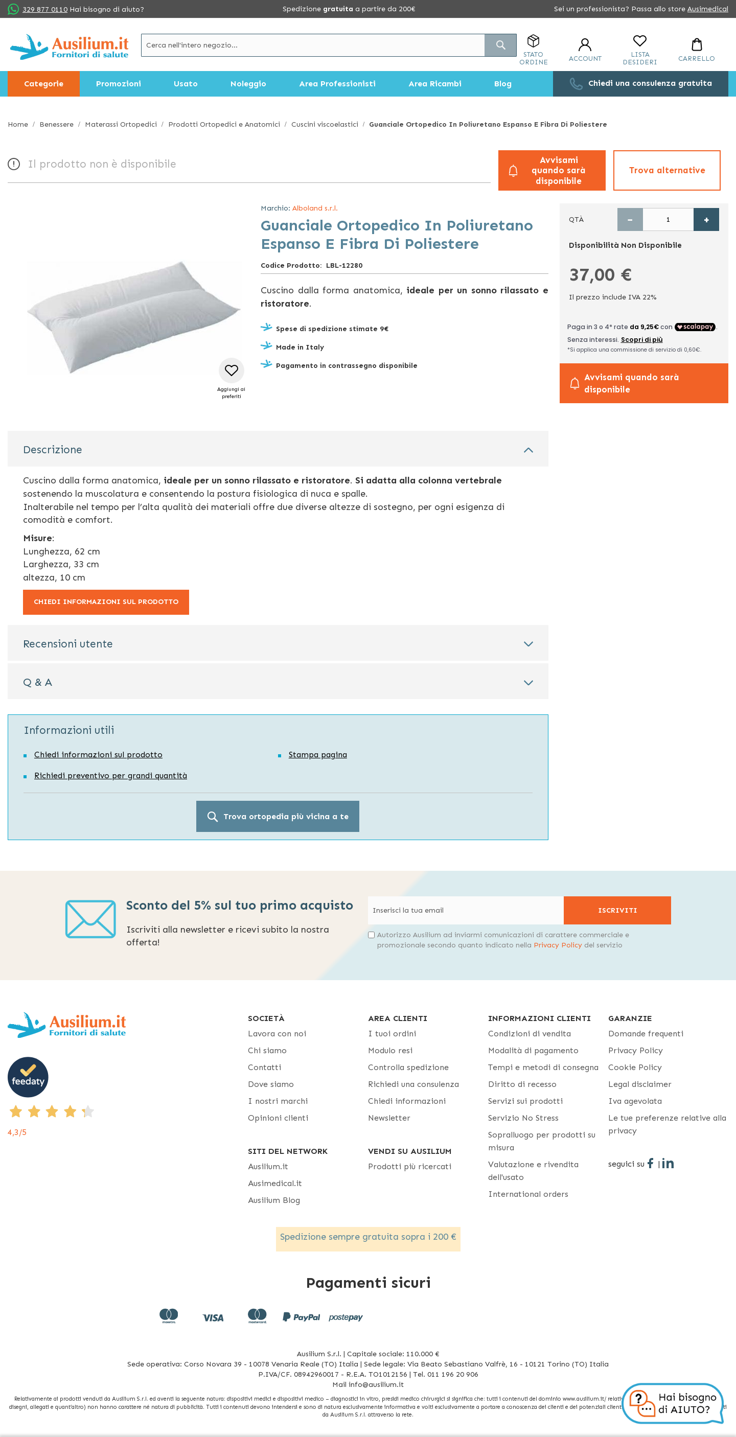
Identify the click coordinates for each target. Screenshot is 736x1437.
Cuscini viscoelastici (324, 124)
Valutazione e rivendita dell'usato (533, 1171)
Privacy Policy (558, 945)
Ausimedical (707, 9)
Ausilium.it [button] (268, 1166)
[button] (231, 379)
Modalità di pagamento (533, 1050)
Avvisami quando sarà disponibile (559, 170)
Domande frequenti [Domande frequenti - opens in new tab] (645, 1033)
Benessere (56, 124)
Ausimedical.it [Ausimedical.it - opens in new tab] (275, 1183)
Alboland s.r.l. (315, 208)
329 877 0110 (44, 9)
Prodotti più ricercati (409, 1166)
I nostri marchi (278, 1101)
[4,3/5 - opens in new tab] (128, 1098)
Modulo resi (390, 1050)
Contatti (264, 1067)
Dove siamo (271, 1084)
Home (18, 124)
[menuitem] (43, 84)
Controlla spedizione (408, 1067)
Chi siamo (267, 1050)
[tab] (278, 449)
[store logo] (69, 47)
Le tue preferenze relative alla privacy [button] (667, 1124)
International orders (528, 1194)
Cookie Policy (635, 1067)
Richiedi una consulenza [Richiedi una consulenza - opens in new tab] (413, 1084)
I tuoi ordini (392, 1033)
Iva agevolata (635, 1101)
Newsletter (389, 1118)
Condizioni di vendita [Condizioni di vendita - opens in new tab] (529, 1033)
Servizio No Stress (523, 1118)
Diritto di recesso (522, 1084)
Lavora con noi (277, 1033)
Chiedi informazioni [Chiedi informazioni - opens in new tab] (407, 1101)
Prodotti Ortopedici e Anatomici (224, 124)
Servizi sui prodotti (525, 1101)
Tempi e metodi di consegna (543, 1067)
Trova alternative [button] (667, 170)
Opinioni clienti (278, 1118)
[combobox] (329, 45)
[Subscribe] (617, 910)
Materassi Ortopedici (121, 124)
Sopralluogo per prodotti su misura (541, 1141)
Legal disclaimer (640, 1084)
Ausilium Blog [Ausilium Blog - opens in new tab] (274, 1200)
